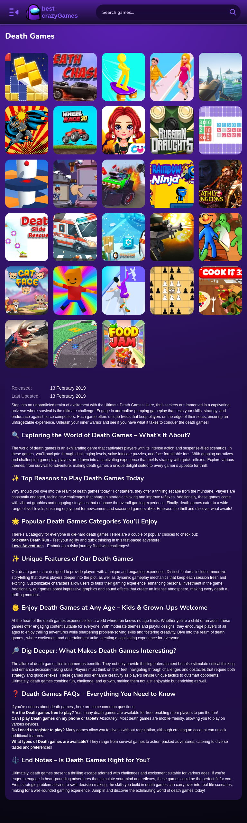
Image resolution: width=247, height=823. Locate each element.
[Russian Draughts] (171, 130)
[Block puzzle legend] (26, 77)
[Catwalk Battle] (171, 77)
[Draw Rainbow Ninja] (171, 184)
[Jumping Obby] (74, 290)
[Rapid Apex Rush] (74, 344)
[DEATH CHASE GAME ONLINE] (74, 77)
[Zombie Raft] (220, 237)
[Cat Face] (26, 290)
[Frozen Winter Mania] (123, 237)
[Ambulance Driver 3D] (74, 237)
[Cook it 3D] (220, 290)
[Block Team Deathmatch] (171, 237)
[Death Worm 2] (26, 344)
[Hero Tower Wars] (74, 184)
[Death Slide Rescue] (26, 237)
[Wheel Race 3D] (74, 130)
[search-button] (233, 12)
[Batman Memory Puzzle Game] (26, 130)
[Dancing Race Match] (123, 290)
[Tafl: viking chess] (171, 290)
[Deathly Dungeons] (220, 184)
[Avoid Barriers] (26, 184)
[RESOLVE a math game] (220, 130)
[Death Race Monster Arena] (123, 184)
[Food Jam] (123, 344)
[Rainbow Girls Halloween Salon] (123, 130)
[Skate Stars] (123, 77)
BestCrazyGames (51, 12)
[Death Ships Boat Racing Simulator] (220, 77)
